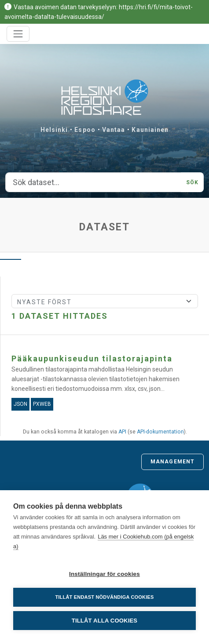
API (122, 432)
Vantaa (113, 129)
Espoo (84, 129)
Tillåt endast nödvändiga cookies (104, 597)
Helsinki (54, 129)
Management (172, 462)
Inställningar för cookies (104, 574)
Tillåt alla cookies (104, 620)
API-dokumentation (160, 432)
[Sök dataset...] (93, 182)
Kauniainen (150, 129)
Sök (192, 182)
